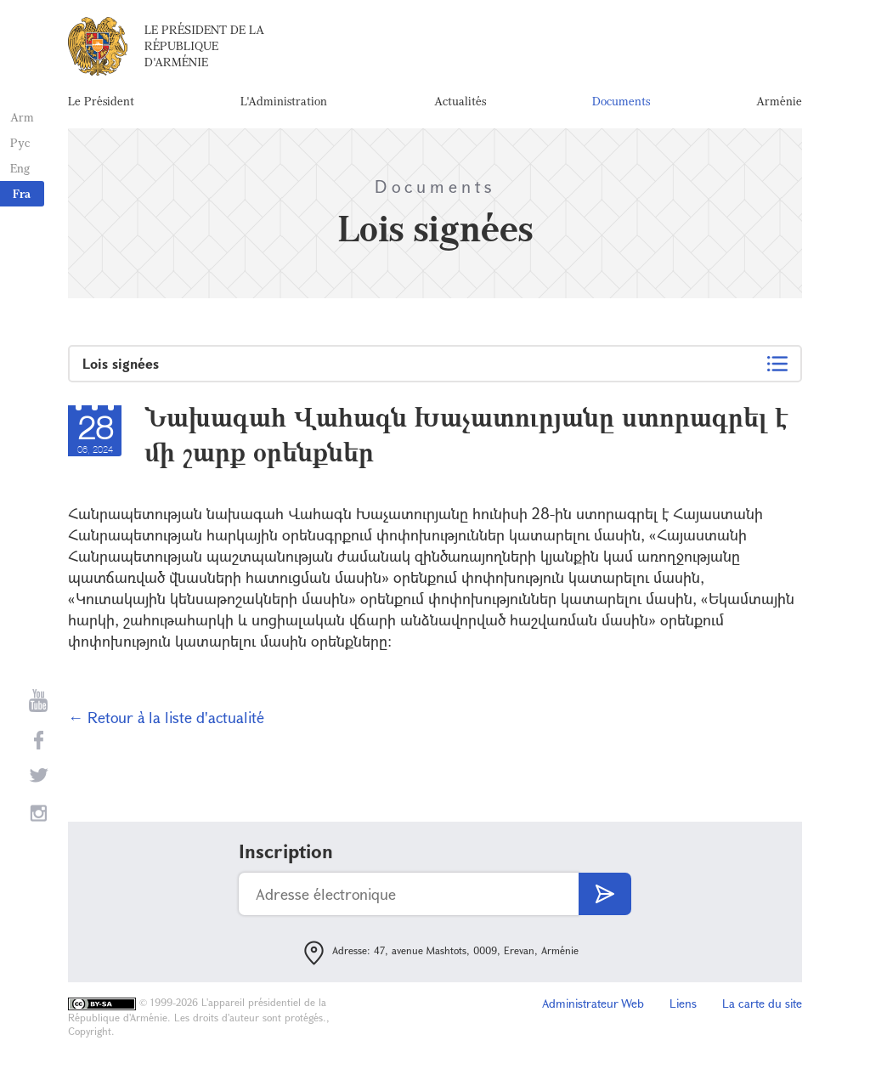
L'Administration (283, 106)
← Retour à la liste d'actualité (166, 725)
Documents (621, 106)
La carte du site (762, 1012)
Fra (22, 193)
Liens (683, 1012)
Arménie (779, 106)
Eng (18, 168)
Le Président (101, 106)
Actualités (460, 106)
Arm (20, 117)
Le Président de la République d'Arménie (204, 50)
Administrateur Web (593, 1012)
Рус (18, 142)
